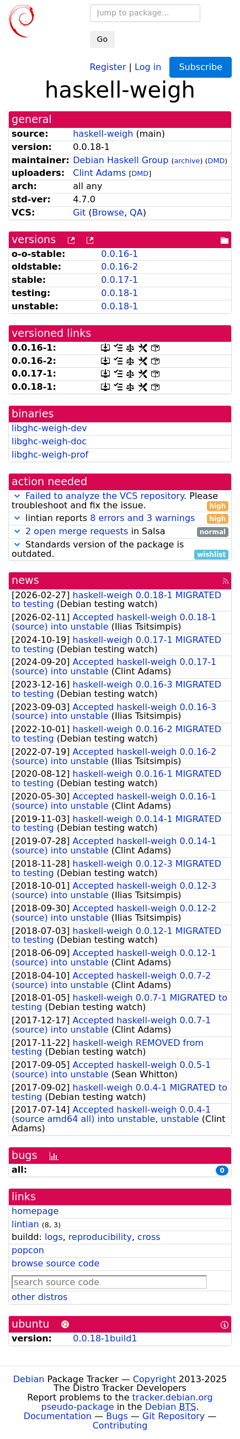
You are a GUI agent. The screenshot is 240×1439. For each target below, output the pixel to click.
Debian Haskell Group (120, 160)
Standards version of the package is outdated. (120, 549)
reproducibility (100, 1237)
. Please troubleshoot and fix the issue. (120, 501)
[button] (17, 496)
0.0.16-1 (119, 254)
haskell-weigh (103, 133)
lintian (25, 1224)
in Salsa (120, 531)
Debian (29, 1379)
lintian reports (120, 518)
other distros (39, 1297)
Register (108, 66)
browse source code (55, 1263)
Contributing (120, 1425)
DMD (216, 161)
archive (187, 161)
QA (136, 212)
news (25, 580)
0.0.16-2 (119, 266)
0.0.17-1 (119, 280)
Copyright (154, 1379)
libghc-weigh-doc (49, 441)
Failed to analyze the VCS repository (104, 496)
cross (148, 1237)
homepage (35, 1211)
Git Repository (173, 1416)
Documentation (58, 1416)
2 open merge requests (76, 531)
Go (102, 39)
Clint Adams (99, 173)
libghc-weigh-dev (49, 428)
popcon (28, 1250)
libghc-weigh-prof (50, 454)
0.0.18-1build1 (105, 1338)
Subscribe (200, 67)
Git (79, 212)
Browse (108, 212)
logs (54, 1237)
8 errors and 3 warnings (142, 518)
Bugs (117, 1416)
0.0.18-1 (119, 293)
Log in (148, 66)
